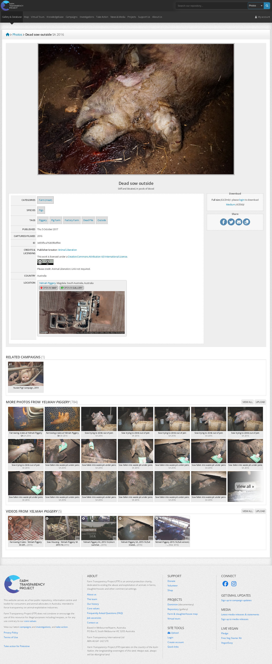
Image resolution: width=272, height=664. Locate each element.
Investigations (87, 17)
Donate (171, 577)
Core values (93, 604)
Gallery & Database (12, 17)
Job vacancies (94, 614)
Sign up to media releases (234, 615)
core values (30, 617)
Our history (93, 600)
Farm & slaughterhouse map (183, 610)
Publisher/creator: (47, 249)
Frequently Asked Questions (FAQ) (105, 609)
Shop (170, 586)
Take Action (102, 17)
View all (248, 398)
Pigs (41, 210)
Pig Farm (55, 220)
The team (92, 595)
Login (170, 633)
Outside (101, 220)
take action (62, 623)
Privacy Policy (11, 628)
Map (26, 17)
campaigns (25, 623)
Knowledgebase (55, 17)
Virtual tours (174, 614)
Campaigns (71, 17)
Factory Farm (72, 220)
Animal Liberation (67, 249)
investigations (43, 623)
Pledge (224, 629)
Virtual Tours (37, 17)
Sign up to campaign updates (236, 596)
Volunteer (173, 582)
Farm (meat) (45, 200)
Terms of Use (11, 633)
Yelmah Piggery (47, 283)
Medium (230, 204)
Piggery (43, 220)
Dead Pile (88, 220)
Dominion (181, 600)
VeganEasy (227, 639)
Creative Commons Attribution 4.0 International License (97, 256)
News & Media (117, 17)
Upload (260, 398)
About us (91, 590)
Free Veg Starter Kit (231, 634)
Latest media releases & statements (240, 610)
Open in (48, 288)
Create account (176, 638)
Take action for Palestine (17, 642)
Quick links (173, 643)
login (241, 199)
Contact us (92, 618)
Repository (178, 605)
